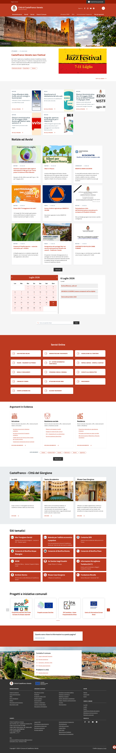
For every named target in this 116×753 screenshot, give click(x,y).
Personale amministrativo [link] (16, 703)
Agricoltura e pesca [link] (39, 692)
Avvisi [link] (85, 696)
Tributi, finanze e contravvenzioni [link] (67, 701)
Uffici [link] (73, 14)
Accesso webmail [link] (38, 730)
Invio (76, 323)
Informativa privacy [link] (64, 726)
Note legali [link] (61, 730)
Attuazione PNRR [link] (65, 14)
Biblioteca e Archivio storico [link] (90, 713)
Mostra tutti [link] (58, 459)
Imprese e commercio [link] (64, 694)
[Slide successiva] (108, 609)
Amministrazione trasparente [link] (66, 722)
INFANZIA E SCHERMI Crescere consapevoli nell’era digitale (78, 291)
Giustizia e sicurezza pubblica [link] (66, 692)
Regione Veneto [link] (14, 2)
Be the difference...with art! (69, 286)
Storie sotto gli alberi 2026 (68, 297)
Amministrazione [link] (17, 14)
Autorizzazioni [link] (38, 701)
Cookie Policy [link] (62, 728)
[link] (95, 2)
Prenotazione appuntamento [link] (41, 724)
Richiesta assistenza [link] (39, 728)
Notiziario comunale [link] (88, 715)
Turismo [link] (61, 703)
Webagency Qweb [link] (101, 748)
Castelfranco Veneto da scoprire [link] (91, 711)
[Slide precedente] (7, 609)
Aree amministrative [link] (15, 694)
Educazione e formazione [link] (40, 707)
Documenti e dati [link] (14, 705)
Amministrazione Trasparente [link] (84, 14)
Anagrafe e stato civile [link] (40, 696)
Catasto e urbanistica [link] (39, 703)
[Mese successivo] (56, 277)
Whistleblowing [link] (63, 724)
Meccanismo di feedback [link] (65, 732)
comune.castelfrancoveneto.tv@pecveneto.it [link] (21, 740)
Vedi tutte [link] (58, 270)
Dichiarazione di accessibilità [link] (66, 734)
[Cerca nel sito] (103, 8)
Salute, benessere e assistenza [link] (66, 698)
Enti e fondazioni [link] (14, 698)
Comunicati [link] (86, 694)
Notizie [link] (85, 692)
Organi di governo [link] (14, 692)
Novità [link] (26, 14)
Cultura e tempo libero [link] (40, 705)
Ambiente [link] (36, 694)
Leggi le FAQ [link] (37, 722)
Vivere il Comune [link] (41, 14)
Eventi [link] (85, 709)
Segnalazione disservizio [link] (40, 726)
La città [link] (85, 705)
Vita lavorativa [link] (62, 705)
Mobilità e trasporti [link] (64, 696)
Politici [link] (11, 701)
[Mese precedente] (12, 277)
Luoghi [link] (85, 707)
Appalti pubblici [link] (38, 698)
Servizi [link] (32, 14)
